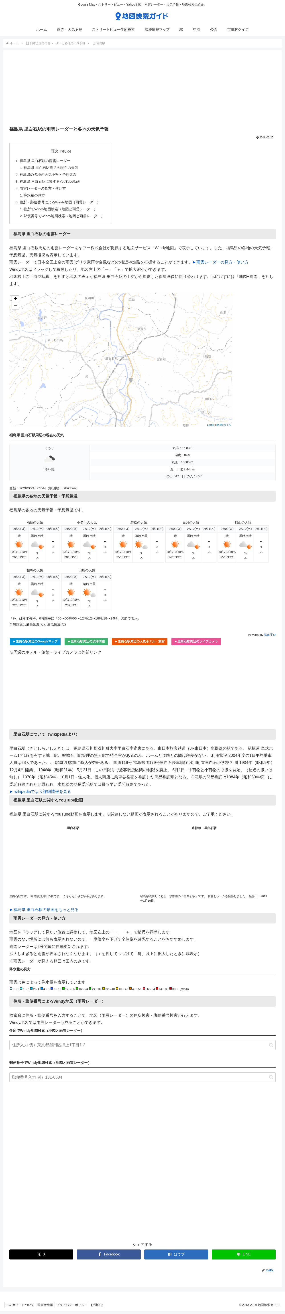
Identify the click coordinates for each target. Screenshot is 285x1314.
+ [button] (15, 301)
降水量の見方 (34, 197)
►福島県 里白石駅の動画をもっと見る (44, 912)
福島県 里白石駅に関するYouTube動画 (50, 182)
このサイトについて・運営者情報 (30, 1307)
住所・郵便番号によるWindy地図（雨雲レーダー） (60, 204)
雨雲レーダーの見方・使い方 (43, 190)
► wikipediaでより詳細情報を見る (40, 794)
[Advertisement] (142, 90)
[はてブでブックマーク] (176, 1257)
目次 (55, 151)
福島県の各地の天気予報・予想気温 (48, 175)
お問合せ (100, 1307)
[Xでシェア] (41, 1257)
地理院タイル (223, 427)
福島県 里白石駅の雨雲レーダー (45, 161)
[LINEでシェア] (244, 1257)
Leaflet (210, 427)
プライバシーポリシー (74, 1307)
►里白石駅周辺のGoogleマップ (35, 644)
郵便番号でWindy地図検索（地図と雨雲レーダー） (64, 219)
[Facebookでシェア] (109, 1257)
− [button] (15, 308)
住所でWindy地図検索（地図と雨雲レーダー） (61, 211)
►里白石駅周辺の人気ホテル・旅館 (140, 644)
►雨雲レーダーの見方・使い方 (220, 265)
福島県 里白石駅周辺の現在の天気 (51, 168)
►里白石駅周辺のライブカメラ (196, 644)
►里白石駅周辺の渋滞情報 (86, 644)
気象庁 (270, 637)
